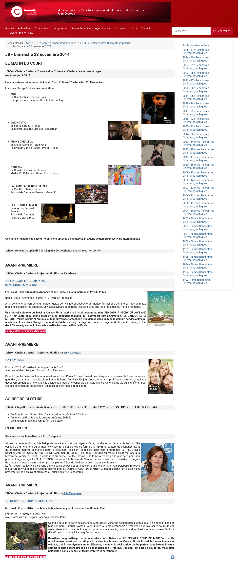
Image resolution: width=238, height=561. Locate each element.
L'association (41, 28)
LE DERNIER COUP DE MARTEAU (29, 500)
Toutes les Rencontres (196, 45)
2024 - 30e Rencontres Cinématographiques (196, 59)
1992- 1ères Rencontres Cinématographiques (197, 281)
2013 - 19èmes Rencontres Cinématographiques (198, 143)
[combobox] (191, 31)
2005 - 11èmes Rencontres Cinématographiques (198, 205)
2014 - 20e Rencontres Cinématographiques (196, 136)
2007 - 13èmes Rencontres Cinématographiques (198, 189)
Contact (145, 28)
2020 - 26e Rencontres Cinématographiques (196, 89)
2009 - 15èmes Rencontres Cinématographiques (198, 174)
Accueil (9, 28)
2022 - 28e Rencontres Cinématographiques (196, 74)
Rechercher (221, 31)
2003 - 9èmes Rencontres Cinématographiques (198, 220)
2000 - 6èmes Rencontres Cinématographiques (198, 243)
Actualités (24, 28)
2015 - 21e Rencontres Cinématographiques (196, 128)
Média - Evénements (21, 32)
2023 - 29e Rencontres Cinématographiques (196, 66)
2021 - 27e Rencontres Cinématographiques (196, 82)
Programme (60, 28)
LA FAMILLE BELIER (20, 360)
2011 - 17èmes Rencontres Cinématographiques (198, 159)
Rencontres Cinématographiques (90, 28)
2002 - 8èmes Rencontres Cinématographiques (198, 228)
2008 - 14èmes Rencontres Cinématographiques (198, 182)
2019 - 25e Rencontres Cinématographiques (196, 97)
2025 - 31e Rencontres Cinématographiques (196, 51)
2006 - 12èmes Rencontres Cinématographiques (198, 197)
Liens (133, 28)
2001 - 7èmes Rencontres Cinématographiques (198, 235)
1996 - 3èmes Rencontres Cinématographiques (198, 266)
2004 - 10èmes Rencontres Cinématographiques (198, 212)
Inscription (120, 28)
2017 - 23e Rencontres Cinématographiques (196, 113)
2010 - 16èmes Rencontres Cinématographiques (198, 166)
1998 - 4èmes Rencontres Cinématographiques (198, 258)
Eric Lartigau (72, 352)
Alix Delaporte (72, 493)
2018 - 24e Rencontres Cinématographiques (196, 105)
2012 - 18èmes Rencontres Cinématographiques (198, 151)
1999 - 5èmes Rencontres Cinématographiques (198, 251)
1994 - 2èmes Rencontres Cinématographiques (198, 273)
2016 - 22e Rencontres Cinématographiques (196, 120)
